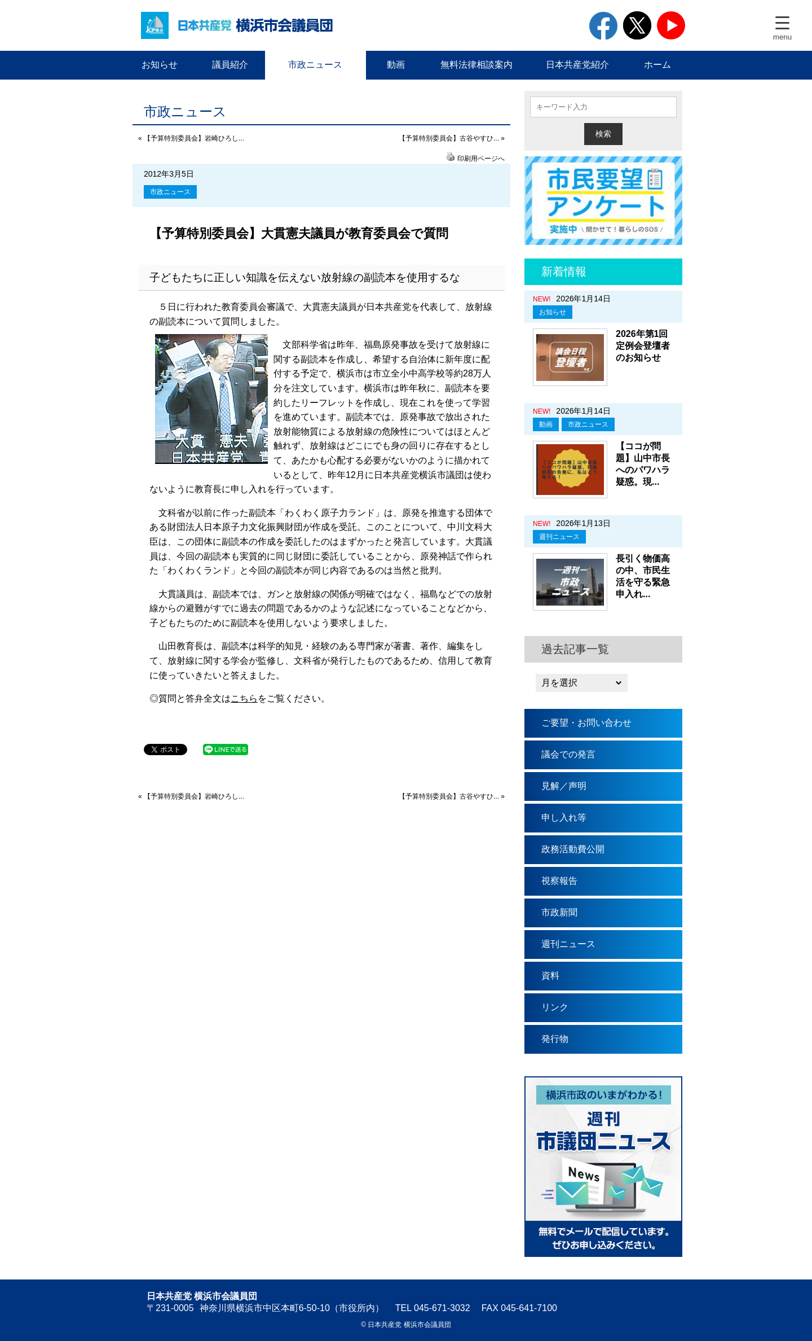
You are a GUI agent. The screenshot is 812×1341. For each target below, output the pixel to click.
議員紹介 (230, 64)
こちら (244, 698)
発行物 (554, 1039)
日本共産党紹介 (577, 64)
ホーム (657, 64)
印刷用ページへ (481, 159)
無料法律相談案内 (476, 64)
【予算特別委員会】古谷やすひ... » (452, 138)
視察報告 (559, 881)
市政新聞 (559, 912)
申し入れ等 (563, 817)
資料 (550, 975)
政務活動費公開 (572, 849)
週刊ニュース (559, 537)
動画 (396, 64)
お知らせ (160, 64)
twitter (637, 25)
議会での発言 (568, 754)
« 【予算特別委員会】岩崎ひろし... (191, 138)
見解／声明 (563, 786)
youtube (671, 25)
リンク (554, 1007)
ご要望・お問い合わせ (586, 723)
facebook (603, 25)
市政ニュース (315, 64)
